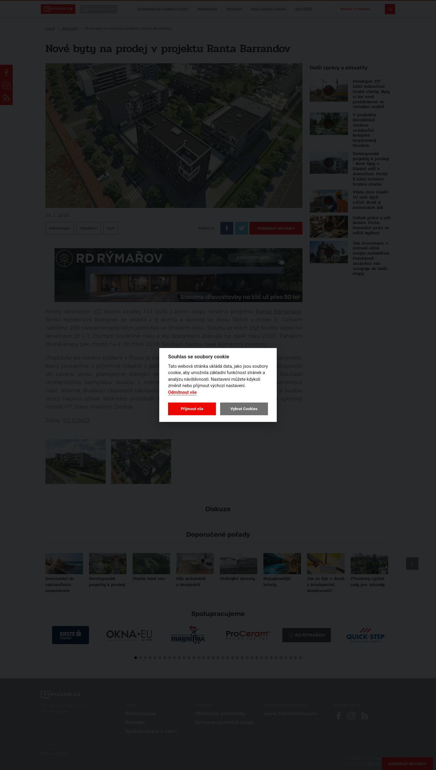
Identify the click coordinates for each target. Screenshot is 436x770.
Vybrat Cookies (243, 408)
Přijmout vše (192, 408)
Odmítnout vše (182, 392)
